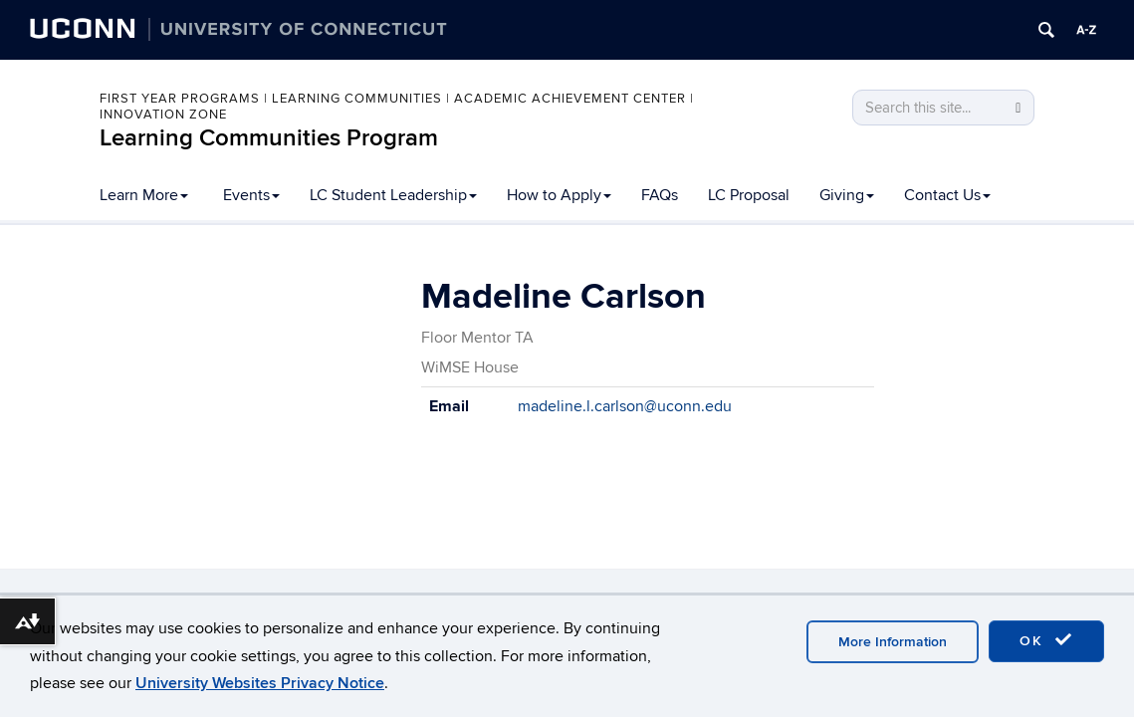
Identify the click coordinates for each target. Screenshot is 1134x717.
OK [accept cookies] (1046, 640)
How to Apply (559, 195)
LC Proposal (749, 195)
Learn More (144, 195)
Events (251, 195)
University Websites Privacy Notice (259, 683)
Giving (846, 195)
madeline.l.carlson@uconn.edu (625, 406)
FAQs (659, 195)
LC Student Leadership (393, 195)
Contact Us (947, 195)
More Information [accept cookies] (892, 641)
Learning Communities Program (269, 137)
